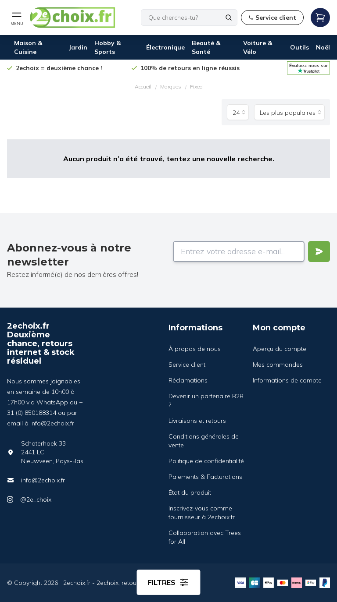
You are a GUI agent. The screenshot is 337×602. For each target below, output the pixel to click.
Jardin (77, 47)
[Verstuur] (319, 251)
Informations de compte (287, 380)
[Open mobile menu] (16, 17)
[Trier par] (289, 112)
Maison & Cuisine (28, 47)
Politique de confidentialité (206, 461)
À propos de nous (194, 349)
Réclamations (188, 380)
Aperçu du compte (279, 349)
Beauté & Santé (206, 47)
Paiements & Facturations (205, 477)
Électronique (165, 47)
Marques (170, 86)
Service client (186, 364)
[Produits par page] (238, 112)
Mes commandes (278, 364)
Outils (299, 47)
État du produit (189, 492)
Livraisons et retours (197, 421)
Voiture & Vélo (257, 47)
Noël (323, 47)
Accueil (143, 86)
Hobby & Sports (107, 47)
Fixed (196, 86)
